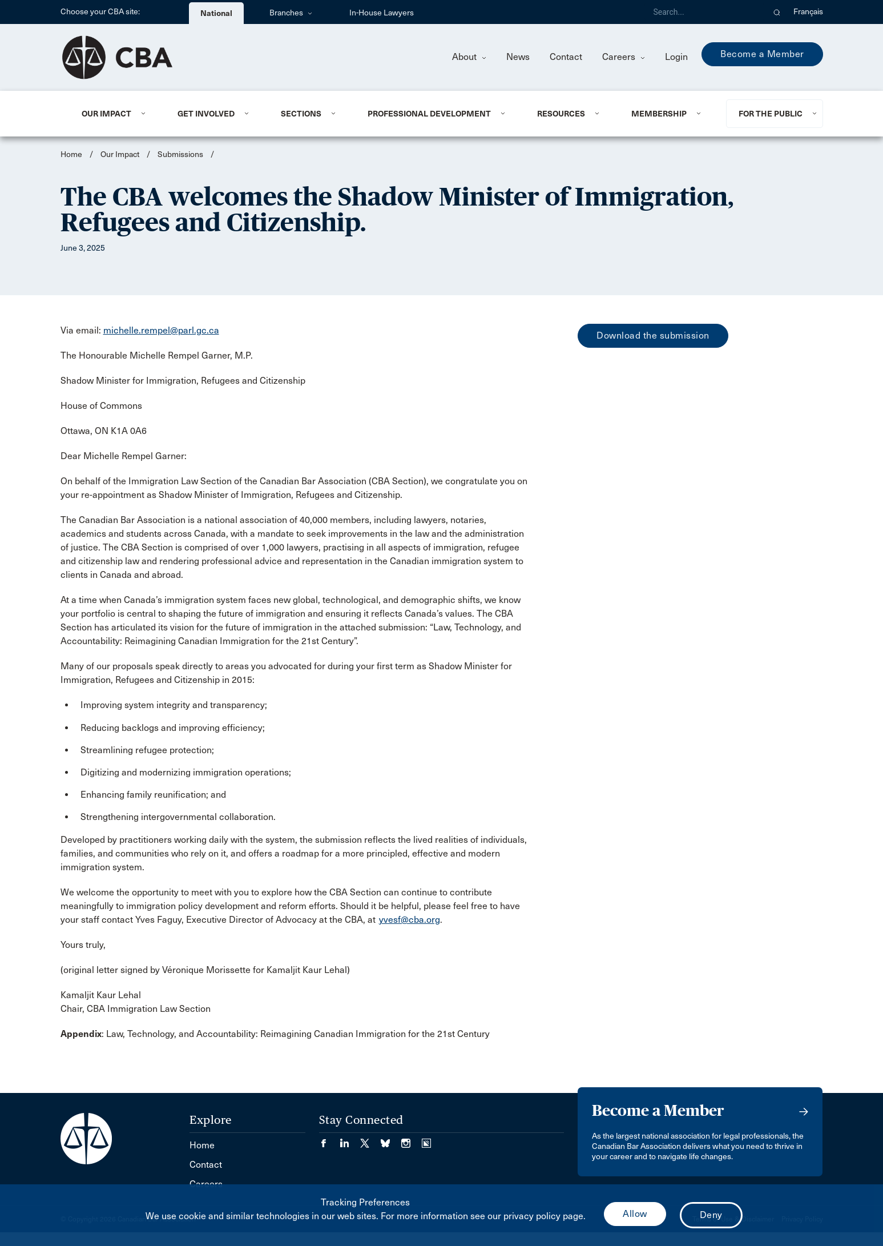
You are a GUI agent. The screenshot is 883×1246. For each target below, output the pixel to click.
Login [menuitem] (676, 56)
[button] (777, 12)
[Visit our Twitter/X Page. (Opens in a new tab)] (370, 1139)
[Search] (704, 12)
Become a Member (762, 54)
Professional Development (429, 113)
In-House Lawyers (381, 13)
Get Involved (206, 113)
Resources (561, 113)
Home (71, 154)
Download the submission (652, 335)
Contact (566, 56)
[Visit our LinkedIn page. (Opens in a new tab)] (350, 1139)
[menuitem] (115, 113)
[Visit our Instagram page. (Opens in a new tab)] (411, 1139)
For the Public (771, 113)
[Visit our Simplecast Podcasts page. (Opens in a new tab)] (426, 1139)
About (469, 56)
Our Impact (106, 113)
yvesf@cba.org (409, 919)
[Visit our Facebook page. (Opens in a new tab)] (329, 1139)
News (518, 56)
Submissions (180, 154)
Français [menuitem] (808, 12)
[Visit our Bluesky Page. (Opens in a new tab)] (391, 1139)
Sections (301, 113)
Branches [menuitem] (290, 13)
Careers (623, 56)
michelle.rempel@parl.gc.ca (161, 330)
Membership (659, 113)
